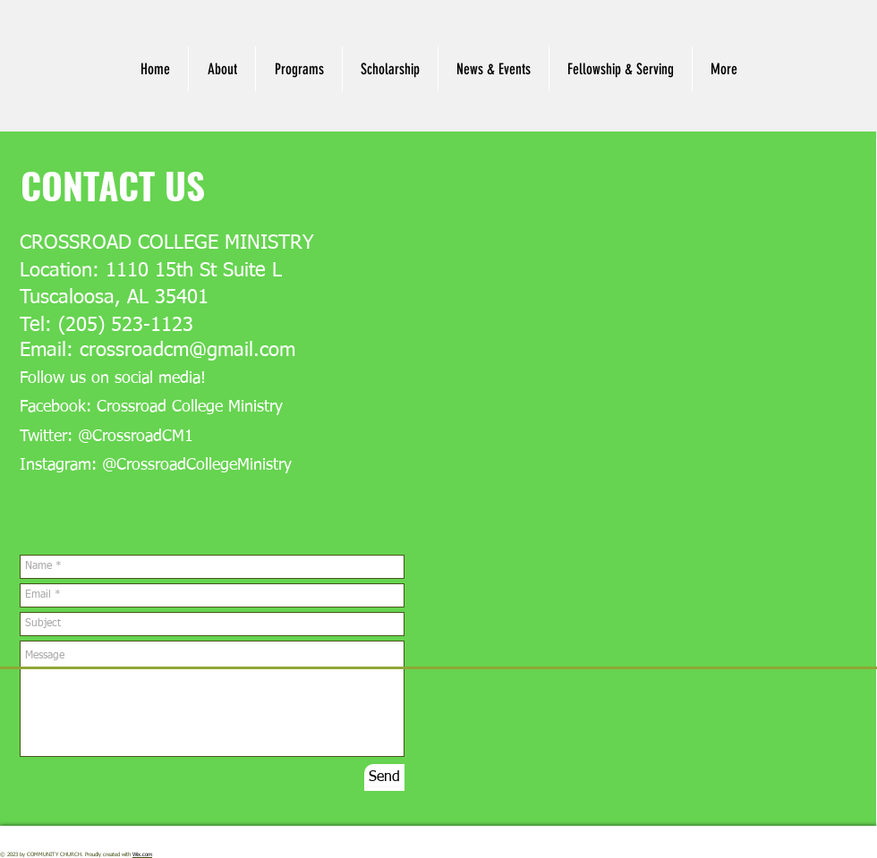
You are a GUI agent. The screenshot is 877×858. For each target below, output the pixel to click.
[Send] (384, 777)
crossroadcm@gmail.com (187, 351)
